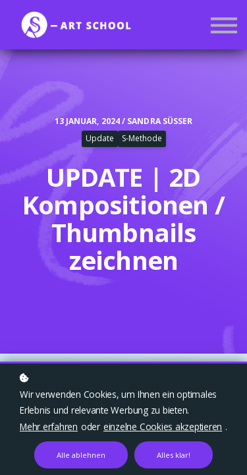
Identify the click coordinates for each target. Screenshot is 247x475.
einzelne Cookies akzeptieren (162, 426)
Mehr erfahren (49, 426)
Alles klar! (173, 455)
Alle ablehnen (81, 455)
